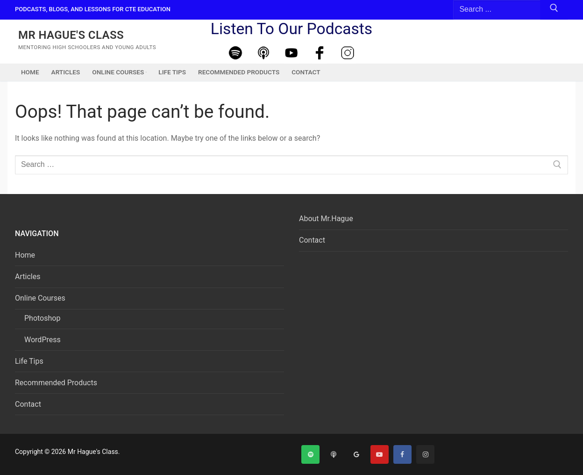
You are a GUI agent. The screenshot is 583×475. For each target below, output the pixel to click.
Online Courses (41, 298)
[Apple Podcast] (263, 53)
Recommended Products (56, 382)
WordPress (42, 339)
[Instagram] (347, 53)
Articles (27, 276)
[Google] (356, 454)
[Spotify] (235, 53)
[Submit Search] (554, 10)
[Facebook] (319, 53)
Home (25, 255)
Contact (28, 404)
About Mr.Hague (326, 218)
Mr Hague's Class (71, 35)
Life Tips (29, 361)
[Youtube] (291, 53)
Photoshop (42, 318)
